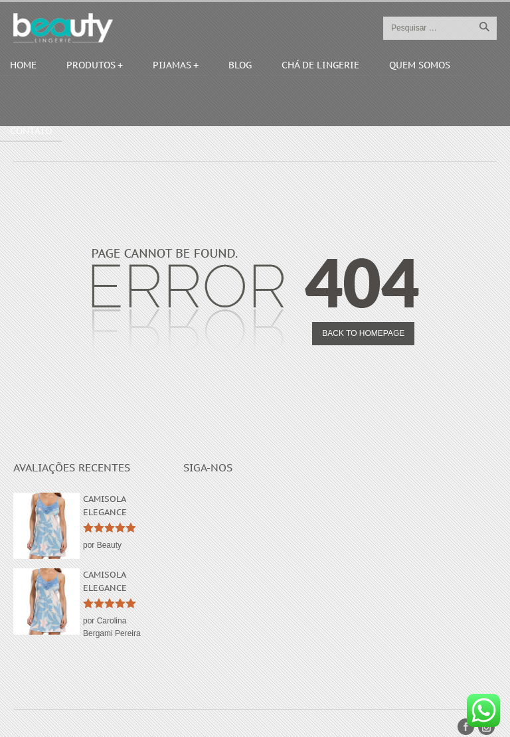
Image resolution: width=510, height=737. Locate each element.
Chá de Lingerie (320, 65)
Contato (31, 131)
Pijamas (172, 65)
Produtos (91, 65)
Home (23, 65)
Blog (240, 65)
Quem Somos (419, 65)
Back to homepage (363, 333)
